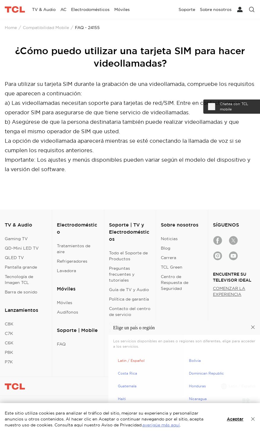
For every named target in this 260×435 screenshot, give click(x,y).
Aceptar (235, 419)
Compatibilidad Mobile (46, 27)
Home (11, 27)
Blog (165, 248)
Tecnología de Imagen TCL (19, 279)
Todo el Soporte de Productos (128, 255)
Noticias (169, 238)
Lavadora (66, 270)
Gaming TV (16, 238)
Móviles (64, 302)
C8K (9, 324)
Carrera (168, 257)
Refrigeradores (72, 261)
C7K (9, 333)
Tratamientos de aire (73, 248)
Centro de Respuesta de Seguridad (174, 282)
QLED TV (14, 257)
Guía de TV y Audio (129, 289)
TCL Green (171, 267)
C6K (9, 343)
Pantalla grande (21, 267)
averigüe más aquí (161, 425)
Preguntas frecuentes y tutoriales (121, 274)
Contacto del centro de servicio (129, 311)
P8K (9, 352)
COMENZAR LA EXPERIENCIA (229, 291)
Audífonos (67, 312)
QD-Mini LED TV (22, 248)
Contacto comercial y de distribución (129, 327)
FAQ (61, 344)
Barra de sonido (21, 292)
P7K (9, 362)
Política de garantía (129, 299)
